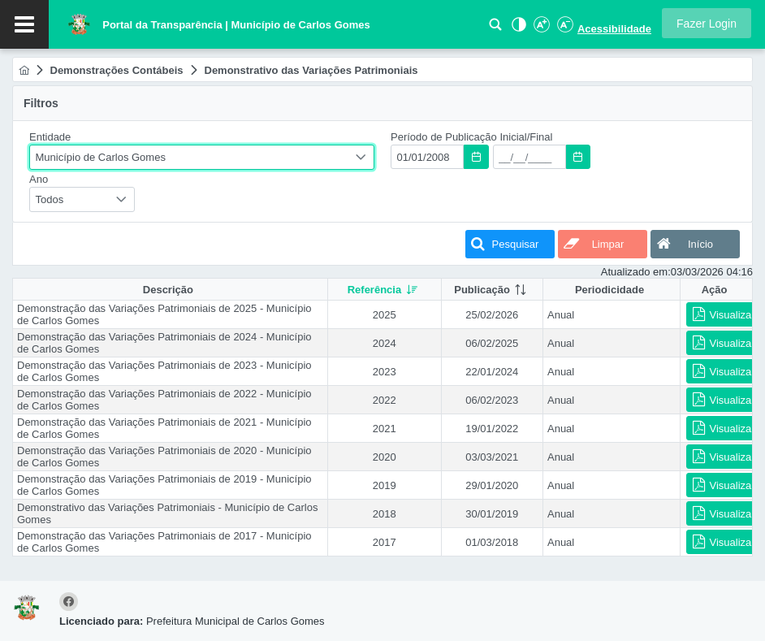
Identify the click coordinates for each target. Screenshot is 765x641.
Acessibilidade (614, 29)
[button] (706, 23)
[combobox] (201, 157)
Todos (50, 199)
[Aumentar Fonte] (541, 29)
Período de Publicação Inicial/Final (471, 137)
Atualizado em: (636, 272)
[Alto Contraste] (517, 29)
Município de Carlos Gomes (101, 157)
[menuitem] (24, 70)
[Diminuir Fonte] (563, 29)
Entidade (50, 137)
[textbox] (427, 157)
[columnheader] (384, 290)
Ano (38, 179)
